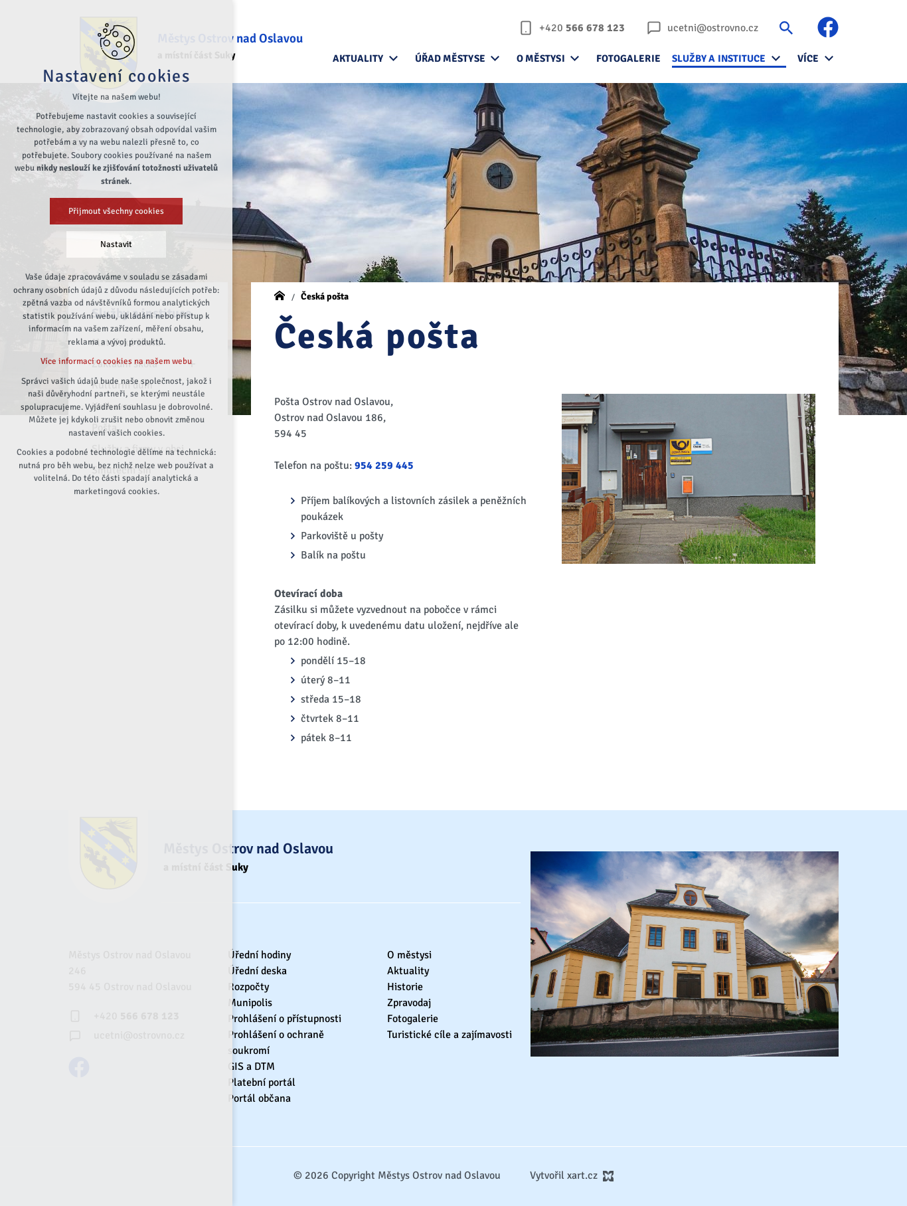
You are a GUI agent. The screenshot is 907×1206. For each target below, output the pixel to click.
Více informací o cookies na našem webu (116, 361)
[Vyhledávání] (786, 28)
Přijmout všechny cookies (116, 211)
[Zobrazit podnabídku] (394, 58)
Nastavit (116, 244)
